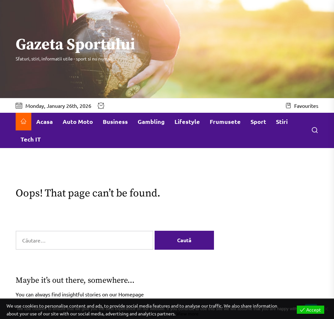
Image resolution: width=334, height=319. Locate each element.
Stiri (282, 121)
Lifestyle (187, 121)
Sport (258, 121)
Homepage (131, 294)
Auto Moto (78, 121)
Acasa (44, 121)
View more (187, 313)
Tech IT (31, 139)
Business (115, 121)
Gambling (151, 121)
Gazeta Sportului (75, 45)
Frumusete (225, 121)
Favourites (302, 105)
